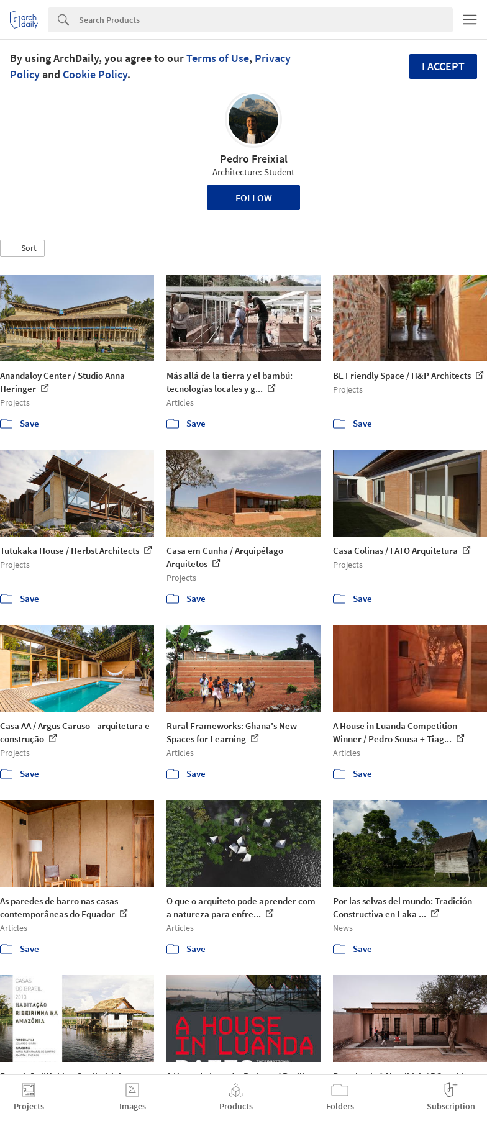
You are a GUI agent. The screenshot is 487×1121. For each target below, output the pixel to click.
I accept (443, 66)
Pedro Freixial (254, 159)
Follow (253, 197)
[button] (22, 248)
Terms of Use (217, 58)
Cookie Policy (95, 74)
